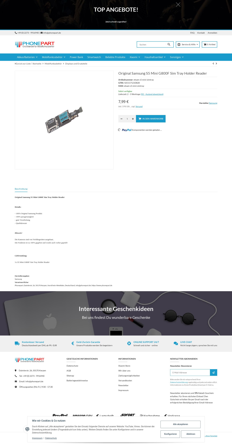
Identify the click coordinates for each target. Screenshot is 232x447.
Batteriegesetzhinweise (77, 380)
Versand (139, 106)
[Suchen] (151, 44)
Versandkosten (125, 380)
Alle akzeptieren (180, 424)
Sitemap (70, 375)
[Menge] (127, 118)
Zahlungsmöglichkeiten (129, 375)
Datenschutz (51, 438)
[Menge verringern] (121, 118)
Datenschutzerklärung (179, 382)
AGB (69, 370)
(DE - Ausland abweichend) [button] (152, 94)
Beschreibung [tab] (21, 189)
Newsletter (123, 385)
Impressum (37, 438)
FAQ (192, 32)
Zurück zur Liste (23, 63)
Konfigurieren (170, 434)
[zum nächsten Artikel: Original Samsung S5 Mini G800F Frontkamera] (213, 63)
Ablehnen (190, 434)
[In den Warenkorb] (151, 118)
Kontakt (201, 32)
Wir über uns (124, 370)
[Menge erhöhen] (133, 118)
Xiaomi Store (124, 365)
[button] (187, 44)
